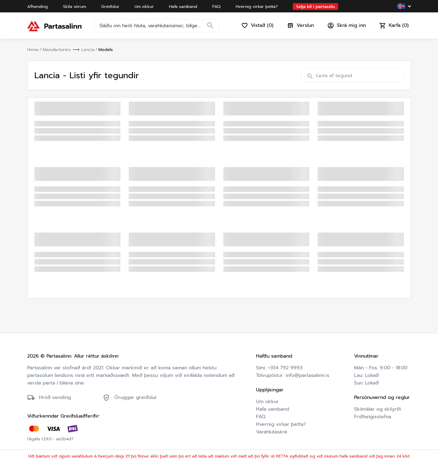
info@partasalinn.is (307, 375)
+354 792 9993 (285, 367)
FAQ (260, 416)
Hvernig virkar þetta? (281, 424)
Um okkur (267, 401)
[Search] (210, 26)
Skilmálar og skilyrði (377, 409)
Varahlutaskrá (271, 431)
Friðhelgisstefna (372, 416)
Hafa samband (272, 409)
